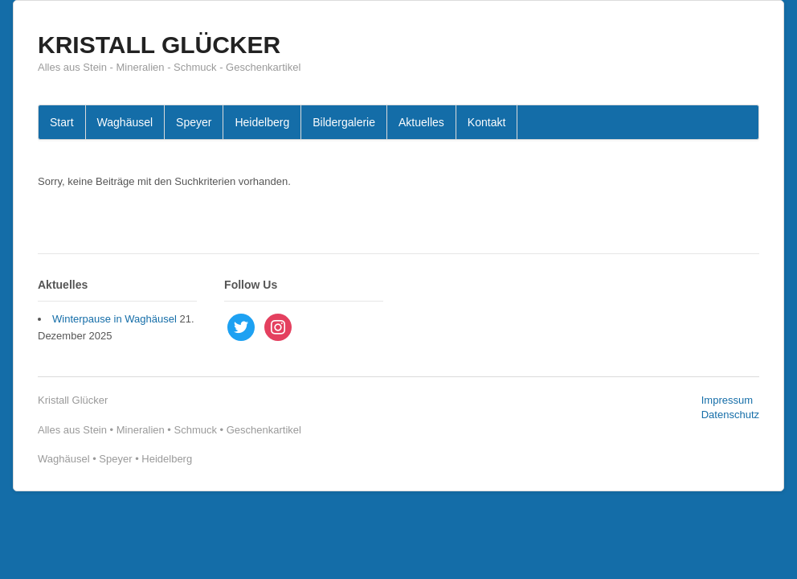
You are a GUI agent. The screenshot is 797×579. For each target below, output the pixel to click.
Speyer (193, 122)
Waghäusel (125, 122)
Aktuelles (421, 122)
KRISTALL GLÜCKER (159, 44)
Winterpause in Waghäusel (114, 319)
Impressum (727, 400)
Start (62, 122)
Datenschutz (730, 415)
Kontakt (486, 122)
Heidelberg (262, 122)
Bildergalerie (344, 122)
